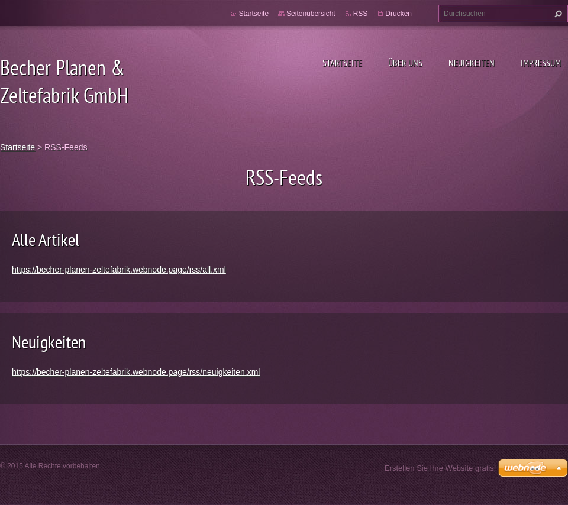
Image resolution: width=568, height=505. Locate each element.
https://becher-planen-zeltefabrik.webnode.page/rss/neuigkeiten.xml (136, 372)
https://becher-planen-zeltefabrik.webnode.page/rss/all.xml (119, 269)
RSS (360, 13)
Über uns (405, 63)
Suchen (557, 13)
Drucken (398, 13)
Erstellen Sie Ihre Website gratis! (440, 468)
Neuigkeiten (471, 63)
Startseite (342, 63)
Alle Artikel (45, 239)
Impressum (541, 63)
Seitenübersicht (310, 13)
